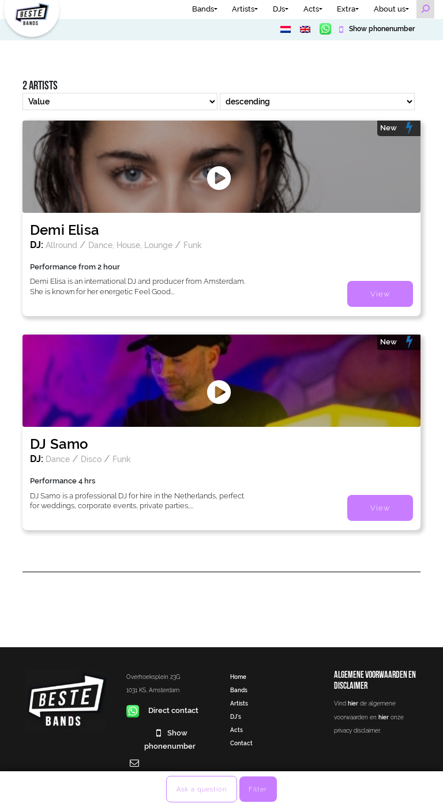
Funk (192, 245)
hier (353, 703)
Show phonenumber (381, 29)
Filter (258, 789)
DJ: (36, 244)
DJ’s (235, 716)
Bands (203, 9)
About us (390, 9)
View (380, 294)
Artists (243, 9)
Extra (346, 9)
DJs (279, 9)
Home (238, 676)
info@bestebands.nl (161, 776)
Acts (311, 9)
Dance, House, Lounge (130, 245)
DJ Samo (59, 444)
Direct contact (162, 710)
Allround (61, 245)
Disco (91, 459)
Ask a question (202, 789)
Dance (58, 459)
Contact (241, 743)
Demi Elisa (64, 230)
